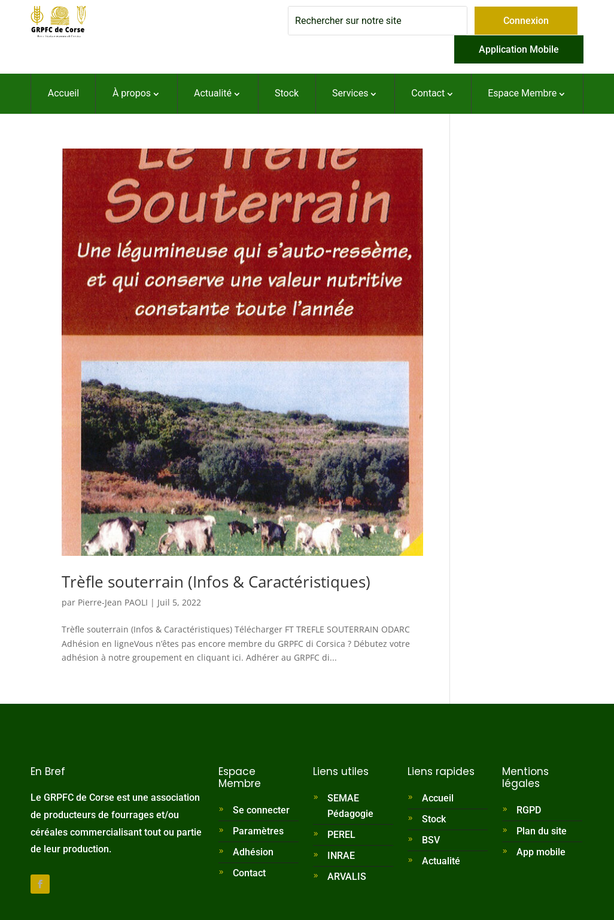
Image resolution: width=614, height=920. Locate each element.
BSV (431, 840)
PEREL (341, 834)
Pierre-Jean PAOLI (113, 602)
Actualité (441, 861)
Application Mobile (519, 49)
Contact (249, 873)
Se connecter (261, 810)
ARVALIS (346, 876)
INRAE (341, 855)
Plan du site (541, 831)
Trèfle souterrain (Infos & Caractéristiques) (216, 581)
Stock (434, 819)
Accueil (438, 798)
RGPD (528, 810)
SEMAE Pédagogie (350, 805)
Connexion (526, 20)
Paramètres (258, 831)
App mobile (541, 852)
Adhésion (253, 852)
